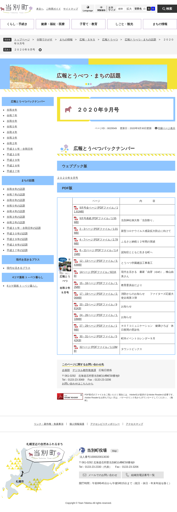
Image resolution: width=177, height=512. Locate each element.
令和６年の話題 (16, 200)
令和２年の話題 (16, 222)
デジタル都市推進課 (84, 370)
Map (114, 451)
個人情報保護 (76, 424)
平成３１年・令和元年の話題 (24, 228)
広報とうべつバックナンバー (28, 101)
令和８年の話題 (16, 189)
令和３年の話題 (16, 216)
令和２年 (12, 143)
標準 (120, 9)
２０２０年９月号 (24, 49)
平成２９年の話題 (17, 239)
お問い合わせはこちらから (77, 383)
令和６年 (12, 121)
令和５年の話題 (16, 205)
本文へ (40, 9)
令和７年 (12, 115)
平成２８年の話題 (17, 244)
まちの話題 (27, 180)
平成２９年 (13, 160)
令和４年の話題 (16, 211)
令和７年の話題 (16, 194)
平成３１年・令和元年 (20, 148)
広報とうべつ (110, 39)
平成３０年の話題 (17, 233)
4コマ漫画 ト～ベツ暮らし (27, 277)
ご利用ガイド (53, 9)
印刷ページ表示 (166, 128)
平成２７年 (13, 171)
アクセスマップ (134, 424)
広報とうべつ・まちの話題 (140, 39)
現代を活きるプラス (28, 259)
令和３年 (12, 137)
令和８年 (12, 109)
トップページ (22, 39)
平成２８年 (13, 165)
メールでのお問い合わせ (102, 475)
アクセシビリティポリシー (105, 424)
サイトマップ (70, 9)
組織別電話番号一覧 (143, 475)
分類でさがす (44, 39)
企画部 (66, 370)
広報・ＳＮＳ (87, 39)
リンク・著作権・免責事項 (48, 424)
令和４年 (12, 132)
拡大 (129, 8)
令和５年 (12, 126)
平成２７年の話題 (17, 250)
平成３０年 (13, 154)
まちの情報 (66, 39)
